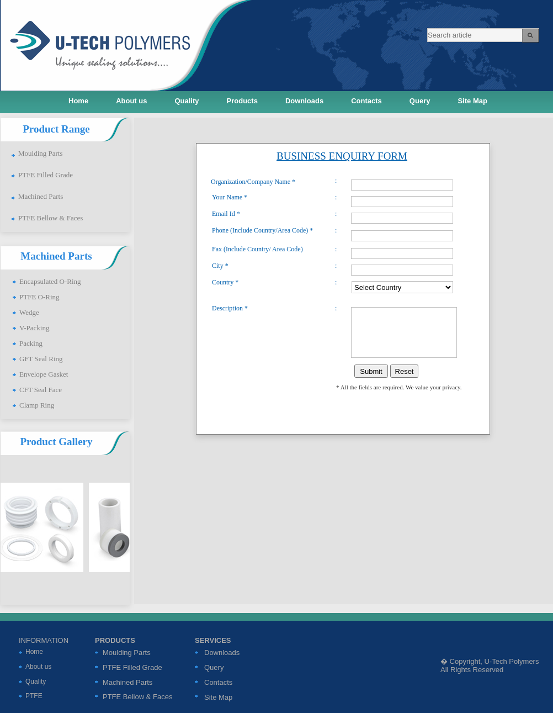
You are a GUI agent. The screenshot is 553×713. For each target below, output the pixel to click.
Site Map (218, 697)
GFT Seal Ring (41, 359)
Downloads (222, 652)
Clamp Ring (36, 405)
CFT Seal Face (40, 389)
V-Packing (34, 328)
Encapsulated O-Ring (50, 281)
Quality (35, 681)
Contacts (218, 682)
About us (38, 666)
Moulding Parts (40, 153)
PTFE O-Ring (39, 297)
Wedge (29, 312)
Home (34, 652)
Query (214, 667)
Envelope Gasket (43, 374)
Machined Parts (40, 196)
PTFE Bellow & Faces (50, 218)
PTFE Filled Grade (45, 175)
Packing (30, 343)
